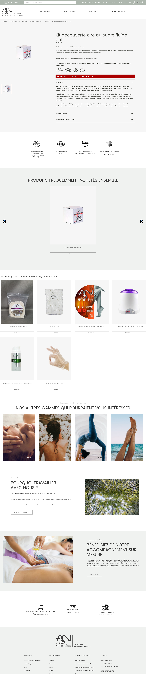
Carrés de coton (54, 326)
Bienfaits (59, 82)
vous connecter (69, 76)
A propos (83, 2)
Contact (113, 2)
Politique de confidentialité (83, 664)
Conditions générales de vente (84, 670)
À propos (27, 670)
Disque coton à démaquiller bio (17, 326)
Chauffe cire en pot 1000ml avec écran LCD (129, 326)
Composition (61, 114)
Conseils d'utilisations (65, 120)
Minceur (100, 458)
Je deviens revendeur (21, 512)
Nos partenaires (95, 2)
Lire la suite (94, 574)
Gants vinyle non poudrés (54, 383)
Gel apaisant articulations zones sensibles (17, 383)
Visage (29, 458)
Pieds (137, 458)
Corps (65, 458)
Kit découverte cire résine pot (73, 247)
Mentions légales (80, 660)
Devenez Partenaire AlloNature (84, 667)
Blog (105, 2)
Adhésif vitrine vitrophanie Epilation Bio (91, 326)
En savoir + (73, 254)
